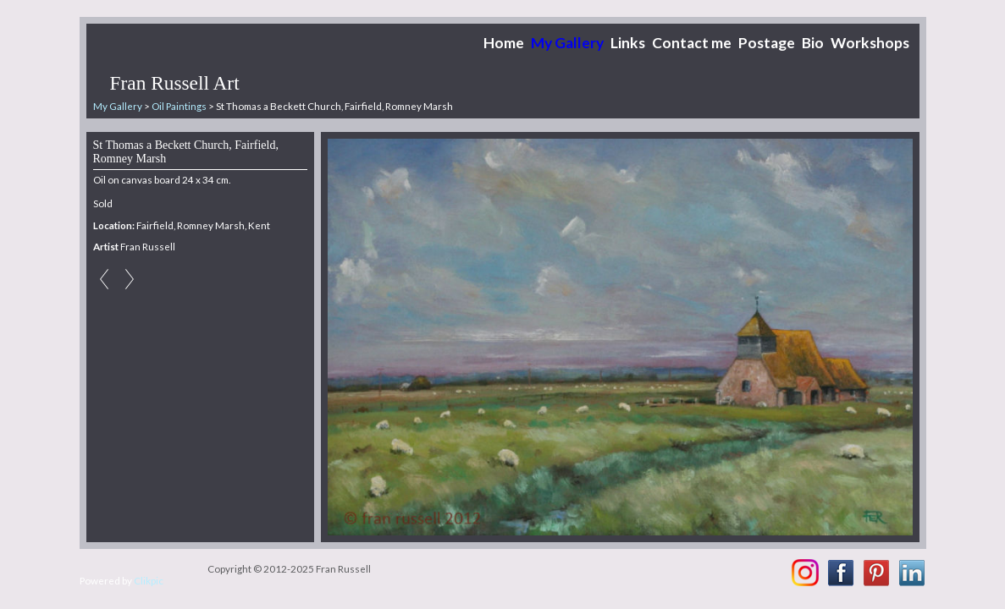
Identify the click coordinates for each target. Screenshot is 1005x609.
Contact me (692, 43)
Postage (766, 43)
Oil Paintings (179, 106)
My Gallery (567, 43)
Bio (813, 43)
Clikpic (148, 580)
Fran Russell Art (175, 83)
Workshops (870, 43)
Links (627, 43)
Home (503, 43)
